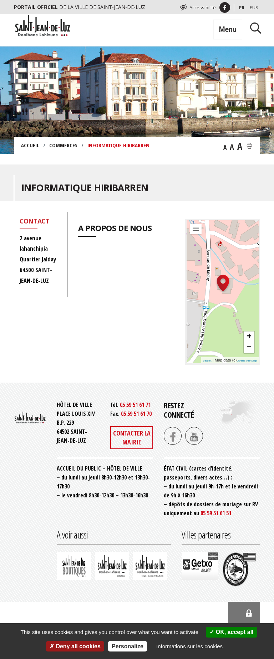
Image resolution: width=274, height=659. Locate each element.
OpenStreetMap (247, 360)
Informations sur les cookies (189, 646)
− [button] (249, 347)
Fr (241, 7)
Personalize (127, 646)
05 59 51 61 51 (216, 513)
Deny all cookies (75, 646)
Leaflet (207, 360)
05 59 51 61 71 (135, 405)
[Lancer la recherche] (253, 28)
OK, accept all (231, 632)
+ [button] (249, 336)
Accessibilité (202, 7)
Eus (254, 7)
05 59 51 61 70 (136, 414)
